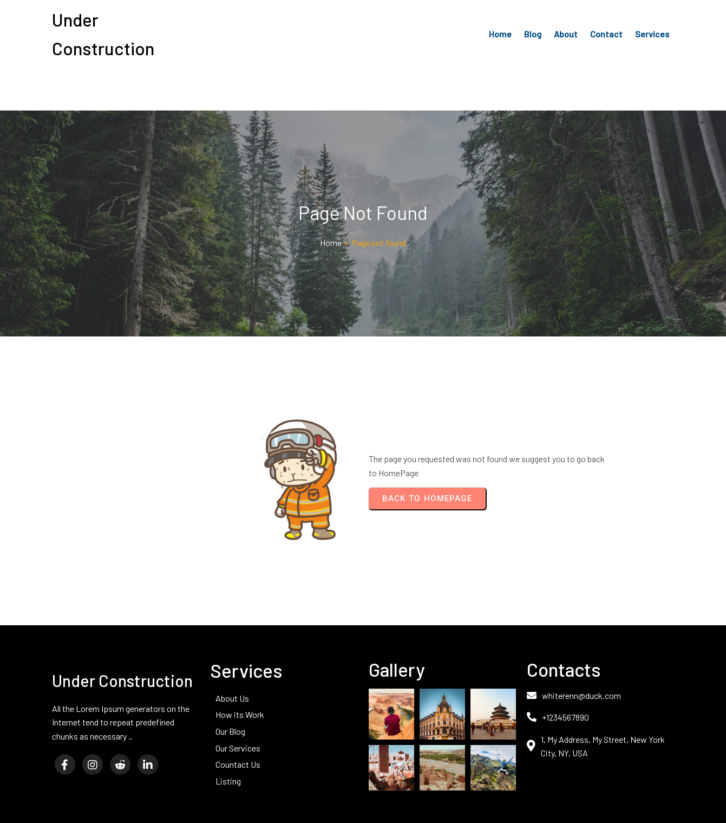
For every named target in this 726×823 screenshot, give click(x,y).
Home (331, 242)
